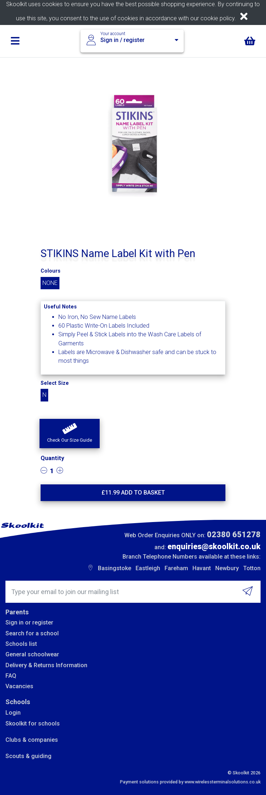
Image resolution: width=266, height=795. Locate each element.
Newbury (227, 568)
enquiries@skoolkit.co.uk (214, 546)
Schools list (21, 643)
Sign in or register (29, 622)
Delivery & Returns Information (46, 665)
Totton (252, 568)
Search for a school (32, 633)
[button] (70, 434)
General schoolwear (32, 654)
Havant (201, 568)
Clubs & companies (31, 739)
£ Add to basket (133, 492)
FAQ (10, 675)
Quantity (52, 458)
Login (13, 712)
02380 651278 (234, 534)
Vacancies (19, 686)
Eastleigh (148, 568)
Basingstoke (114, 568)
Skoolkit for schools (32, 723)
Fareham (176, 568)
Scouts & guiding (28, 756)
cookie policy (217, 18)
